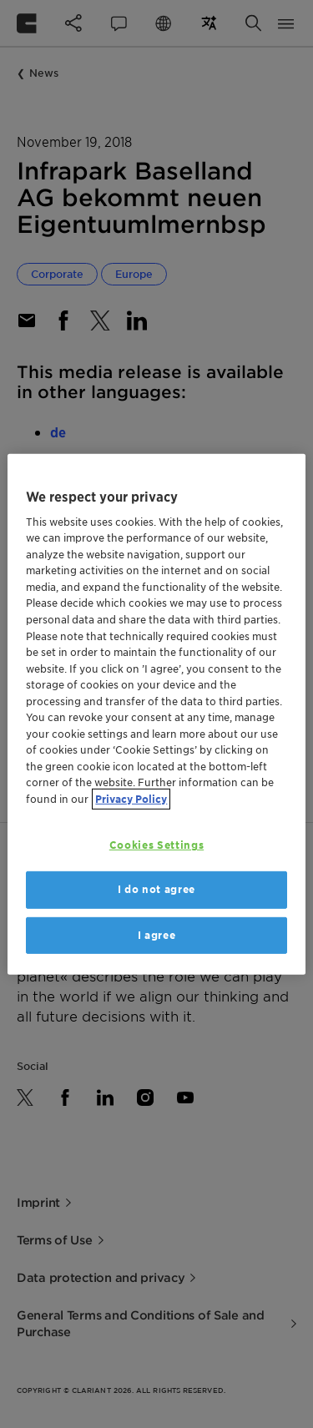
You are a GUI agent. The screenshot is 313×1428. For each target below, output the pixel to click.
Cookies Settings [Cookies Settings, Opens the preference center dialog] (156, 845)
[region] (156, 713)
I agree (157, 934)
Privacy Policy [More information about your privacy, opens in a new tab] (131, 798)
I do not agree (156, 889)
